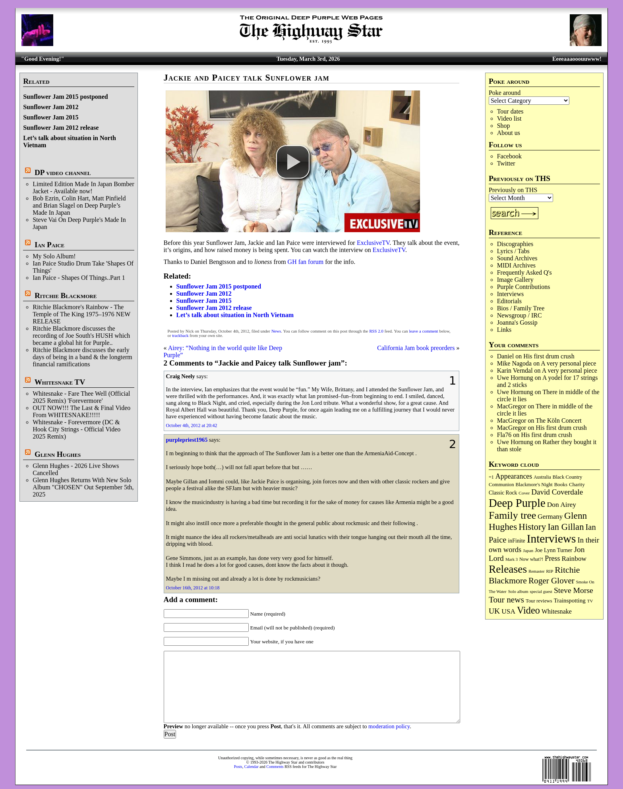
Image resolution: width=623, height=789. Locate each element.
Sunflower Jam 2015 (50, 117)
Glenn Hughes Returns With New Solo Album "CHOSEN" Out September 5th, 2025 (83, 487)
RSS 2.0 (376, 331)
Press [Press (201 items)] (552, 558)
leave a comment (423, 331)
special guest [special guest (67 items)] (541, 591)
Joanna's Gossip (517, 322)
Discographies (515, 244)
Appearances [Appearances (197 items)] (513, 476)
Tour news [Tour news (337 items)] (506, 599)
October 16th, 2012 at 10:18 (193, 588)
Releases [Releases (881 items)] (508, 569)
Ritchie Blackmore (66, 295)
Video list (509, 118)
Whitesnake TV (60, 382)
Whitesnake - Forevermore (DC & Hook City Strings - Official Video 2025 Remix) (76, 429)
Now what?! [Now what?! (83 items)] (531, 559)
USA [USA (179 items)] (508, 611)
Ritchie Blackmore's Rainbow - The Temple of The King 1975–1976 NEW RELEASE (81, 314)
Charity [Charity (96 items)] (577, 484)
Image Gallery (515, 279)
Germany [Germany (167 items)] (550, 516)
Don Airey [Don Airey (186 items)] (561, 504)
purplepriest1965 (187, 440)
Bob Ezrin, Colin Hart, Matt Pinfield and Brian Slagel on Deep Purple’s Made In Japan (79, 205)
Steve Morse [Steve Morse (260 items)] (573, 590)
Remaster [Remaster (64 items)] (536, 571)
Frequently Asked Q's (524, 272)
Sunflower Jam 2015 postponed (65, 96)
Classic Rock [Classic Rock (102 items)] (503, 493)
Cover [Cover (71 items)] (524, 493)
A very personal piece (568, 363)
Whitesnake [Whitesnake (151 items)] (557, 611)
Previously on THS (513, 190)
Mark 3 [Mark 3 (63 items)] (511, 559)
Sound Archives (517, 258)
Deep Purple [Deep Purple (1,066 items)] (517, 502)
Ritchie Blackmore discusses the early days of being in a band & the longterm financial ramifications (82, 357)
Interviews (510, 294)
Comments (274, 766)
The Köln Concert (559, 420)
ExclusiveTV (373, 242)
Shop (503, 125)
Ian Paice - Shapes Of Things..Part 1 (79, 277)
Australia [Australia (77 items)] (542, 477)
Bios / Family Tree (521, 308)
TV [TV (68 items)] (590, 600)
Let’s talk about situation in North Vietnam (235, 315)
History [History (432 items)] (532, 527)
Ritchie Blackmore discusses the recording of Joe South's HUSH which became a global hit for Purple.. (81, 335)
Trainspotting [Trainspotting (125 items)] (570, 600)
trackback (180, 335)
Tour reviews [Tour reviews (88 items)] (539, 601)
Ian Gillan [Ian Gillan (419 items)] (566, 527)
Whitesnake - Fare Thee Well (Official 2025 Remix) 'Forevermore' (81, 397)
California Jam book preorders (416, 347)
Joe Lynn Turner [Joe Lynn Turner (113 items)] (553, 550)
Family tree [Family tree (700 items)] (512, 515)
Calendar (251, 766)
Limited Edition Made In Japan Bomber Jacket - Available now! (83, 187)
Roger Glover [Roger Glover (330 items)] (551, 580)
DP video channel (63, 172)
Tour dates (510, 111)
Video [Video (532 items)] (528, 610)
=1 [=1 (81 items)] (491, 477)
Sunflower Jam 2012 (50, 107)
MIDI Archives (516, 265)
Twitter (506, 163)
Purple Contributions (523, 286)
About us (508, 132)
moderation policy (389, 726)
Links (504, 329)
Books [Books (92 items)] (560, 484)
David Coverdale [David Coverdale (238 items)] (557, 492)
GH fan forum (306, 261)
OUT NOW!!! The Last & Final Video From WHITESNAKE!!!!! (81, 411)
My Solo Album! (54, 256)
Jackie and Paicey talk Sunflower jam (246, 78)
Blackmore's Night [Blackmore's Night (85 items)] (534, 484)
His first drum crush (548, 356)
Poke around (504, 92)
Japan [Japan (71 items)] (528, 550)
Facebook (509, 156)
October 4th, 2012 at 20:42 (191, 425)
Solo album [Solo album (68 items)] (518, 591)
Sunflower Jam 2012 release (61, 127)
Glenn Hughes (58, 454)
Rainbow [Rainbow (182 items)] (573, 558)
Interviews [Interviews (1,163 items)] (551, 538)
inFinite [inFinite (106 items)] (516, 541)
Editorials (509, 301)
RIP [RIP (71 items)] (549, 571)
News (276, 331)
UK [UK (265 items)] (494, 610)
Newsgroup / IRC (519, 315)
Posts (238, 766)
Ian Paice (49, 245)
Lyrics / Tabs (513, 251)
